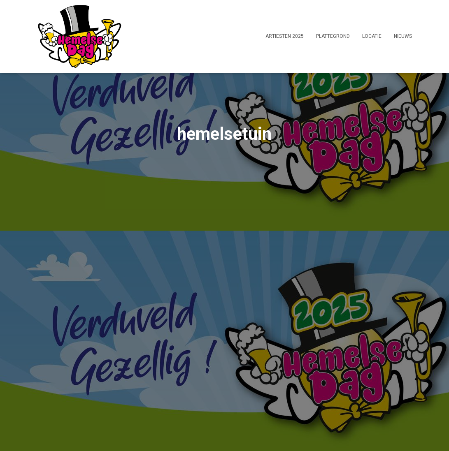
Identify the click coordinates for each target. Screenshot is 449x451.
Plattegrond (333, 36)
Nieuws (403, 36)
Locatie (372, 36)
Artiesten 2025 (284, 36)
